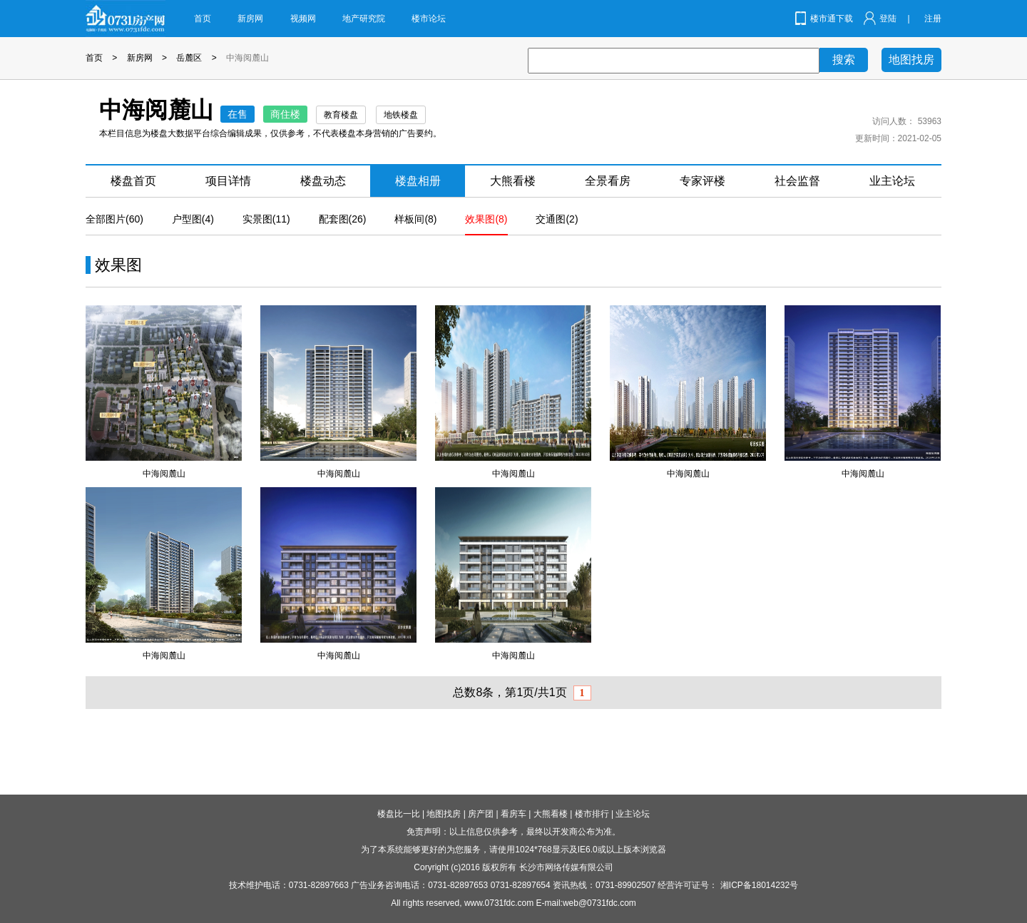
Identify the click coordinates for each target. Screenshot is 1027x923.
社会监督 (797, 181)
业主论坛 (892, 181)
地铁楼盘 (401, 115)
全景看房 (607, 181)
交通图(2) (557, 219)
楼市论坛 (429, 19)
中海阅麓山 (247, 58)
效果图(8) (486, 219)
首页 (202, 19)
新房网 (250, 19)
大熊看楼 (513, 181)
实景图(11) (266, 219)
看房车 (513, 814)
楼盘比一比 (398, 814)
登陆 (887, 19)
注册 (932, 19)
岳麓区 (189, 58)
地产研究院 (363, 19)
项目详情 (228, 181)
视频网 (303, 19)
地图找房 (911, 59)
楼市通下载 (831, 19)
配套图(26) (343, 219)
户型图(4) (193, 219)
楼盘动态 (323, 181)
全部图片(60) (114, 219)
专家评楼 (702, 181)
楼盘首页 (133, 181)
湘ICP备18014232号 (759, 885)
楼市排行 (592, 814)
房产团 (481, 814)
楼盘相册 (418, 181)
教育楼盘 (341, 115)
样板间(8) (415, 219)
